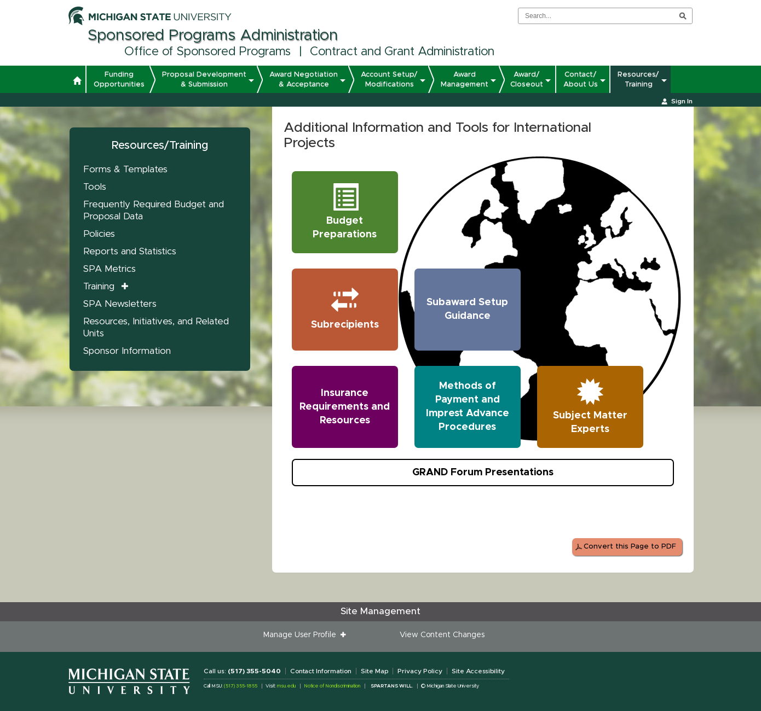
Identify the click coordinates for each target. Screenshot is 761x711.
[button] (76, 82)
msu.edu (286, 686)
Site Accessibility (478, 671)
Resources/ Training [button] (638, 79)
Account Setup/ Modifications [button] (389, 79)
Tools (94, 186)
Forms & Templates (125, 169)
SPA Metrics (109, 268)
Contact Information (320, 671)
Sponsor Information (127, 351)
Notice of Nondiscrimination (332, 686)
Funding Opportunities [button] (119, 79)
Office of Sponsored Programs (207, 52)
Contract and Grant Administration (402, 52)
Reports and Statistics (129, 251)
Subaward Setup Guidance (467, 309)
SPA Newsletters (120, 303)
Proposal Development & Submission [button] (204, 79)
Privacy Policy (419, 671)
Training (98, 286)
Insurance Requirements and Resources (344, 407)
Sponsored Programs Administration (213, 35)
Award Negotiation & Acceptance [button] (303, 79)
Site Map (374, 671)
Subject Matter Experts (592, 405)
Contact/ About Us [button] (580, 79)
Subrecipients (348, 307)
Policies (99, 233)
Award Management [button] (464, 79)
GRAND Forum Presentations (483, 472)
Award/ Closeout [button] (526, 79)
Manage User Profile (302, 635)
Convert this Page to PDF (630, 546)
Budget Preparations (349, 210)
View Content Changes (442, 635)
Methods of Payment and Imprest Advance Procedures (467, 406)
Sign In (682, 101)
